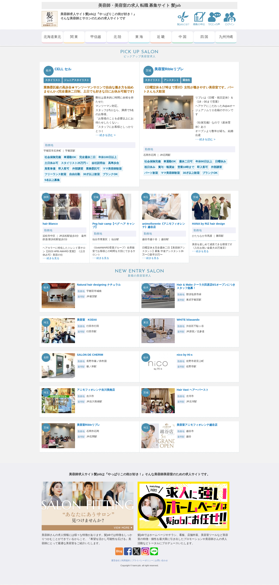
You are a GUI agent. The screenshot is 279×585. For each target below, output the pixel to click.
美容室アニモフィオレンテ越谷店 (197, 424)
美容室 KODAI (87, 319)
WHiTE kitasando (188, 319)
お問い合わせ (161, 560)
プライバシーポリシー (142, 560)
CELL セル (63, 69)
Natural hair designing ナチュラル (99, 284)
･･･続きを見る (51, 258)
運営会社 (115, 560)
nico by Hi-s (185, 354)
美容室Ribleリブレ (169, 69)
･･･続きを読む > (105, 135)
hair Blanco (50, 223)
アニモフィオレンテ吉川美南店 (96, 389)
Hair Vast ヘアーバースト (192, 389)
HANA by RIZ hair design (208, 223)
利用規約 (125, 560)
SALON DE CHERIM (90, 354)
